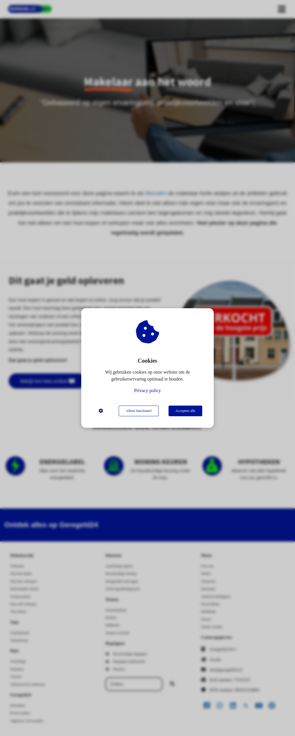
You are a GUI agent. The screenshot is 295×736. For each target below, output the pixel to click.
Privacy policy (147, 390)
